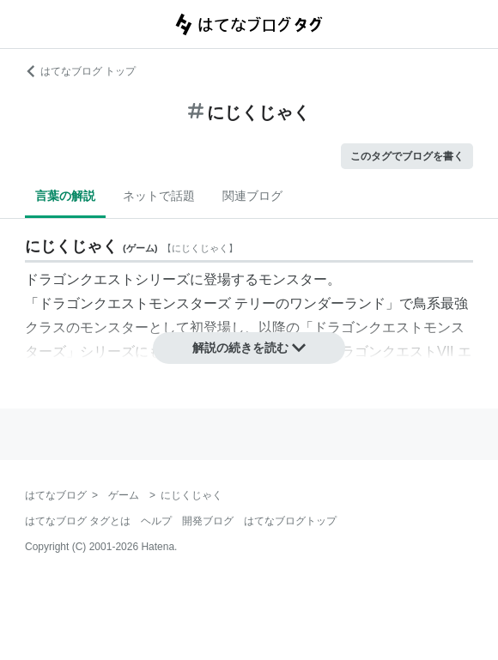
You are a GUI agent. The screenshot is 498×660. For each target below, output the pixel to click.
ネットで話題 (159, 196)
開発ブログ (208, 521)
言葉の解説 (65, 196)
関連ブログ (252, 196)
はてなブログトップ (290, 521)
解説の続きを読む (249, 347)
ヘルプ (156, 521)
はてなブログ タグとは (78, 521)
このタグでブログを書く (407, 156)
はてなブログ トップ (80, 71)
